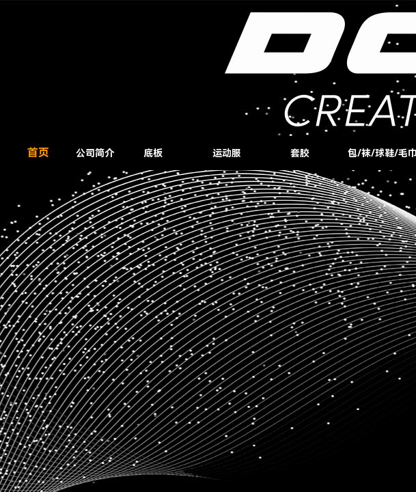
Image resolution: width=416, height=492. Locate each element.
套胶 (299, 153)
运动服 (226, 153)
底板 (153, 153)
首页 (38, 152)
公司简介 (95, 153)
